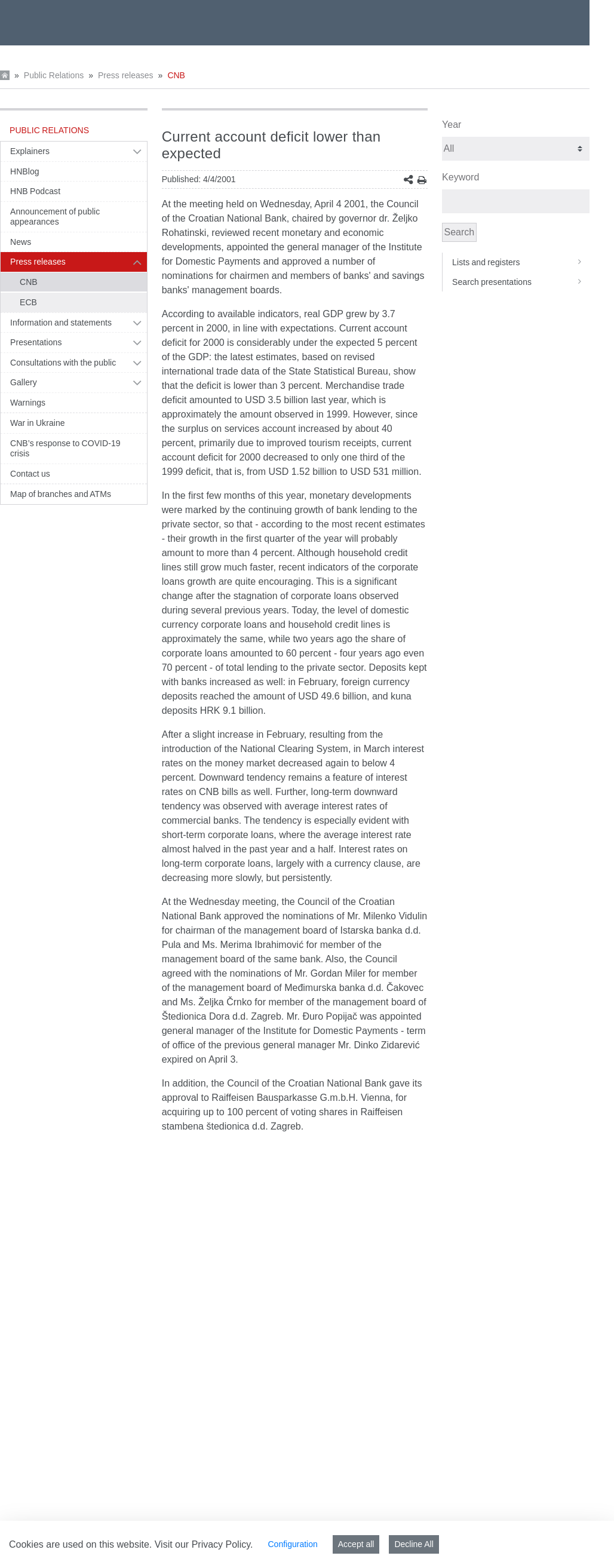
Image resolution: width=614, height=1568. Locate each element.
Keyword (460, 177)
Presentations (36, 342)
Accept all (356, 1544)
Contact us (30, 473)
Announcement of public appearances (55, 217)
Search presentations (521, 282)
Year (451, 124)
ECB (28, 302)
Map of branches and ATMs (60, 494)
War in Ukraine (37, 423)
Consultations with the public (63, 362)
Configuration (292, 1544)
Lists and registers (521, 262)
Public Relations (54, 75)
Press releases (126, 75)
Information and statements (61, 322)
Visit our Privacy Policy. (204, 1544)
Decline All (413, 1544)
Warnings (27, 402)
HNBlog (24, 171)
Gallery (23, 382)
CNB (176, 75)
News (20, 242)
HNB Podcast (35, 191)
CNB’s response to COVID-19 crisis (65, 448)
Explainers (30, 151)
